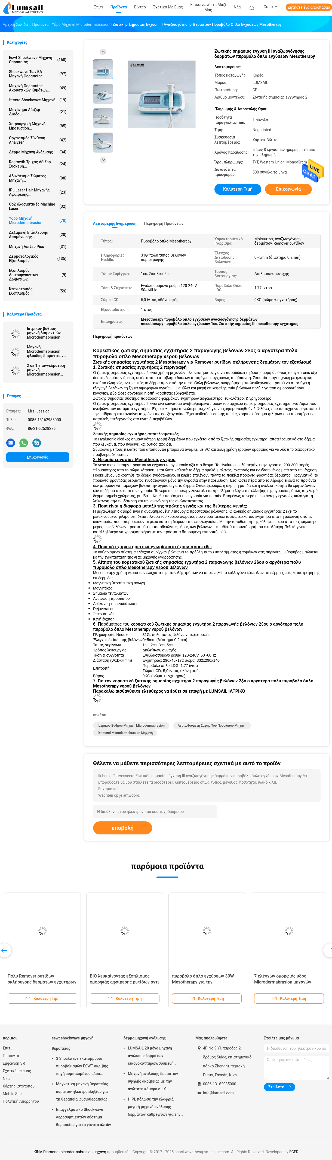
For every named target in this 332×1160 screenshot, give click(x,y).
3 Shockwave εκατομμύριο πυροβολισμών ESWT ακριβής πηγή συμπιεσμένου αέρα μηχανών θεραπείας (82, 1066)
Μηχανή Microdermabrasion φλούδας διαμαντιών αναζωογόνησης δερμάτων (45, 351)
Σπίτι (7, 1048)
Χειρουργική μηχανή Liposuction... (37, 126)
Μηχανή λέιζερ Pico (37, 246)
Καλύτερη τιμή (238, 189)
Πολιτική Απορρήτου (21, 1101)
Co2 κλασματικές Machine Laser (37, 206)
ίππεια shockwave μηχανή (37, 100)
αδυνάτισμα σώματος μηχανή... (37, 178)
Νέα (6, 1078)
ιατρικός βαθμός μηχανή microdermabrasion (131, 725)
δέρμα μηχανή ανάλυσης (37, 152)
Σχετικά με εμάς (17, 1071)
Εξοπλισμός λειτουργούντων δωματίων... (37, 274)
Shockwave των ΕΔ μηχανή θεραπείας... (37, 74)
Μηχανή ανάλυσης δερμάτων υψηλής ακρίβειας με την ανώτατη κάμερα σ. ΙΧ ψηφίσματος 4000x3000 (153, 1082)
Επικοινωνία (37, 457)
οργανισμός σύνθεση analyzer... (37, 140)
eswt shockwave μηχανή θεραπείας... (37, 59)
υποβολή (123, 828)
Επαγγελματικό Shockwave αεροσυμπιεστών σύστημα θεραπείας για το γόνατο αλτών (83, 1117)
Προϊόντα (11, 1056)
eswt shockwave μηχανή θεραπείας (73, 1043)
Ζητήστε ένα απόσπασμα (309, 7)
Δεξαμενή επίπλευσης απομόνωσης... (37, 234)
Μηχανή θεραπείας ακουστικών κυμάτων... (37, 88)
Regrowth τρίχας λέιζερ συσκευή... (37, 164)
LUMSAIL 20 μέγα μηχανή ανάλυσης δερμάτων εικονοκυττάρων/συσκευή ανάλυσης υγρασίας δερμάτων (154, 1056)
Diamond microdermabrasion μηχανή (125, 733)
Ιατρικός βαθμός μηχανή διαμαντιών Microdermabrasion (44, 332)
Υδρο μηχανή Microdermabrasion (37, 220)
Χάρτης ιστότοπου (19, 1086)
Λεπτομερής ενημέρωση (114, 223)
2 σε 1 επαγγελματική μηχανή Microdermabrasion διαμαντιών (46, 369)
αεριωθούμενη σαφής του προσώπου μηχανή (212, 725)
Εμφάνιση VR (14, 1063)
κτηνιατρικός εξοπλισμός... (37, 291)
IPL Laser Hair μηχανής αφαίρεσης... (37, 192)
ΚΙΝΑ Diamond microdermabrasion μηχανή (69, 1152)
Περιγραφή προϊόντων (163, 223)
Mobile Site (12, 1094)
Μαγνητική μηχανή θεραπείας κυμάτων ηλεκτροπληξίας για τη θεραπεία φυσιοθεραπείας (82, 1091)
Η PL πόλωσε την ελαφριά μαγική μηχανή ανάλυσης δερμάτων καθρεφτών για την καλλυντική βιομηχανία (154, 1107)
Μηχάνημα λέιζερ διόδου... (37, 112)
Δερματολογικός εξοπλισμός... (37, 258)
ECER (294, 1152)
